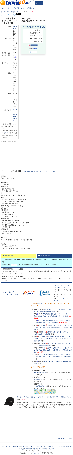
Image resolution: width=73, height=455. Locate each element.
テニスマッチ (36, 453)
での (38, 379)
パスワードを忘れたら (28, 447)
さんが (40, 373)
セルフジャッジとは (58, 447)
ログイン (39, 3)
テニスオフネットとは (43, 447)
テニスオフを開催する (27, 8)
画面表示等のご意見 (30, 449)
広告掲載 (51, 449)
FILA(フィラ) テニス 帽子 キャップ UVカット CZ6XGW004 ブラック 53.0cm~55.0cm (44, 397)
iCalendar (33, 52)
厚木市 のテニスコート (65, 438)
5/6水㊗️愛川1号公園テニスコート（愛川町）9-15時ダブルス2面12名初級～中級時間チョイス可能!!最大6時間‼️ (53, 327)
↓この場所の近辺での (40, 386)
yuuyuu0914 (41, 304)
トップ (32, 1)
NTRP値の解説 (43, 449)
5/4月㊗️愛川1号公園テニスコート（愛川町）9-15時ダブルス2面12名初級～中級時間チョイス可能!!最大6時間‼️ (53, 350)
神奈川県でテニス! (13, 12)
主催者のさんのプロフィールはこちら (40, 171)
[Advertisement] (59, 21)
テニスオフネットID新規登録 (10, 8)
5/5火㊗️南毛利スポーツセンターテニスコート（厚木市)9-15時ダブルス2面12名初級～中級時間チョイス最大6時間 (52, 339)
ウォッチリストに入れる (8, 14)
